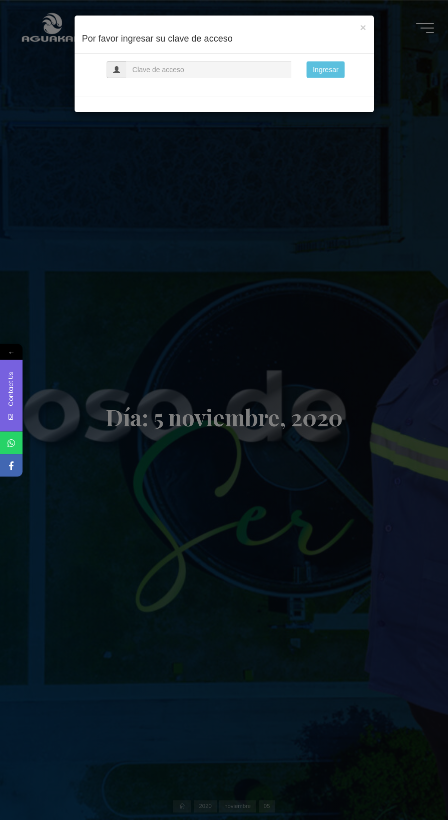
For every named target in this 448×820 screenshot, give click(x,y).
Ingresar (325, 70)
